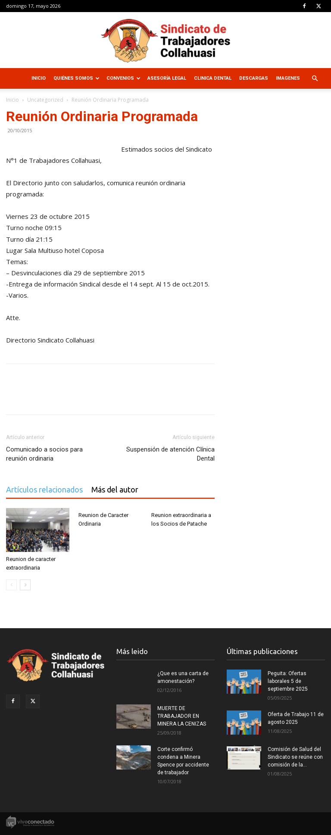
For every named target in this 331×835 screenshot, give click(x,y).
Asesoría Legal (166, 78)
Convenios (123, 78)
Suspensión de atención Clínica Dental (170, 454)
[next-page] (25, 585)
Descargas (253, 78)
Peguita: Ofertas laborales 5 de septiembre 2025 (288, 681)
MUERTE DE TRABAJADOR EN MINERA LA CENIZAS (181, 716)
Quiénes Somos (76, 78)
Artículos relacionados (44, 489)
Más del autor (114, 489)
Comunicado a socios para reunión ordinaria (44, 454)
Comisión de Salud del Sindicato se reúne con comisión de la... (295, 757)
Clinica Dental (212, 78)
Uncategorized (45, 99)
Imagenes (288, 78)
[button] (314, 79)
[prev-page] (11, 585)
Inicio (38, 78)
